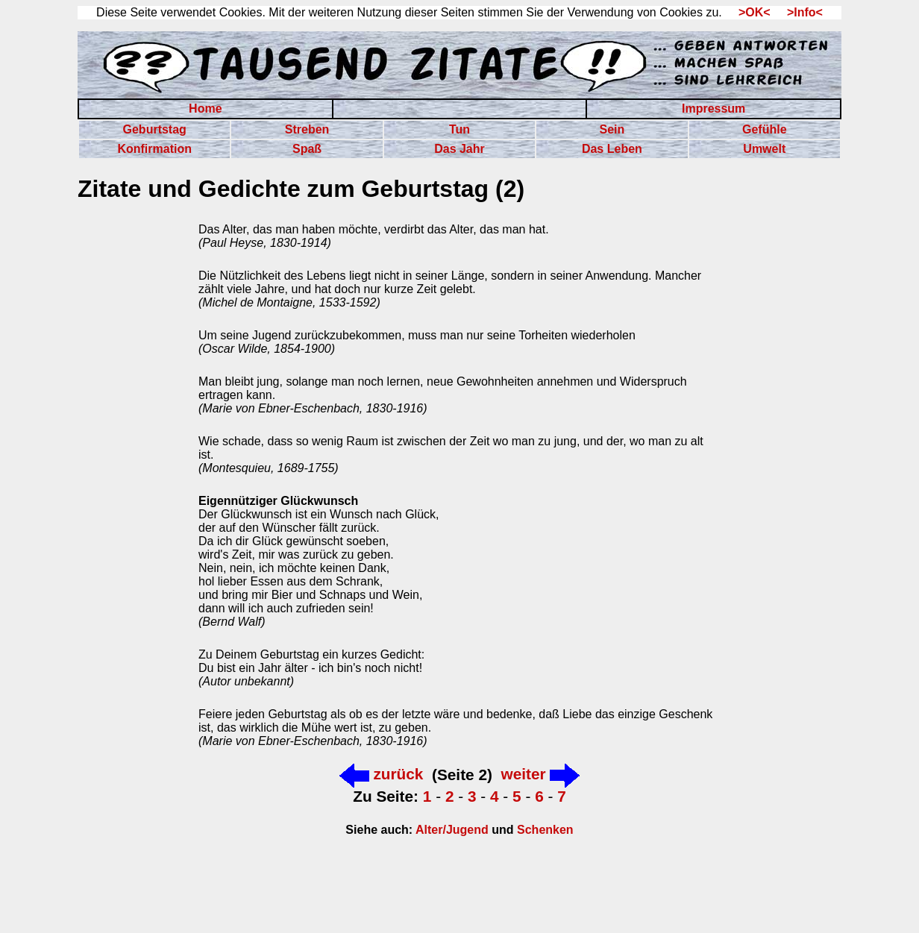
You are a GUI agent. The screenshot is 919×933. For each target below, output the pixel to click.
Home (205, 108)
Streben (307, 129)
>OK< (749, 12)
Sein (611, 129)
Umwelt (764, 148)
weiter (540, 773)
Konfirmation (154, 148)
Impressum (713, 108)
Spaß (307, 148)
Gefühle (764, 129)
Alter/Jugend (451, 829)
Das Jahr (459, 148)
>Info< (798, 12)
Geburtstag (154, 129)
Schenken (545, 829)
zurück (381, 773)
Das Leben (612, 148)
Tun (459, 129)
